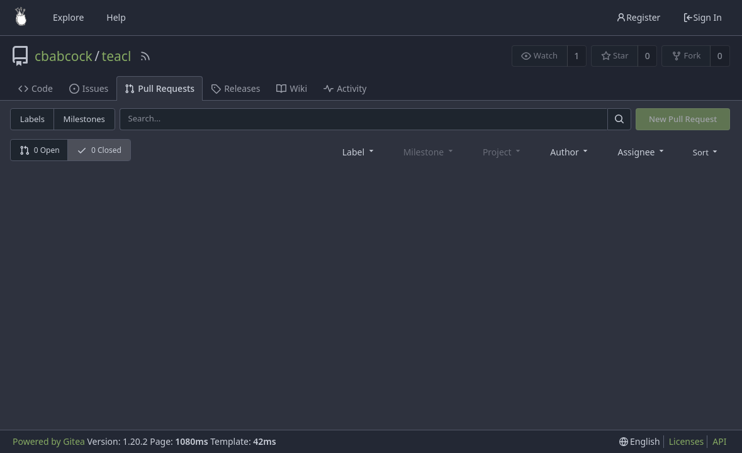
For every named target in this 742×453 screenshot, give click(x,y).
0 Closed (99, 150)
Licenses (686, 441)
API (719, 441)
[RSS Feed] (145, 56)
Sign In (702, 17)
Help (116, 17)
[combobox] (359, 151)
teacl (117, 56)
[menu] (706, 151)
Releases (235, 88)
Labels (32, 119)
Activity (344, 88)
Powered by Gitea (49, 441)
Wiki (291, 88)
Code (35, 88)
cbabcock (64, 56)
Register (638, 17)
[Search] (619, 119)
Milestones (84, 119)
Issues (88, 88)
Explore (68, 17)
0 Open (40, 150)
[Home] (20, 17)
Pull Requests (159, 88)
